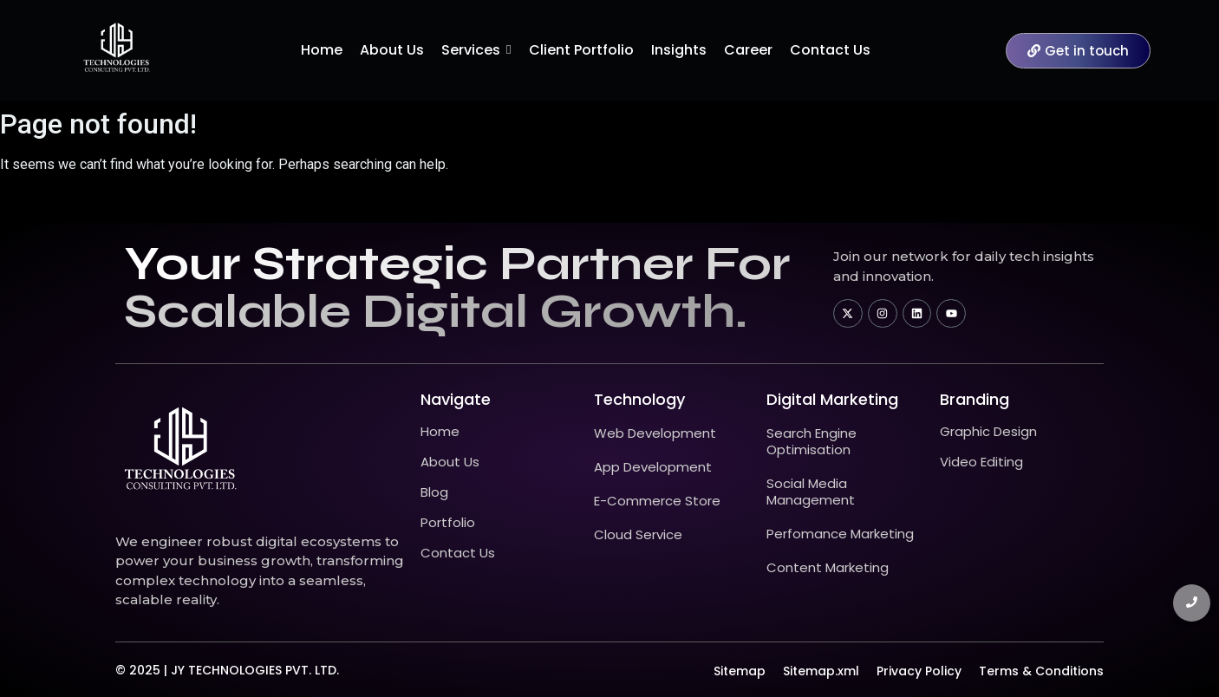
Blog (434, 492)
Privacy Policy (919, 671)
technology (639, 399)
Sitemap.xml (821, 671)
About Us (449, 462)
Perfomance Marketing (840, 533)
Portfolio (447, 522)
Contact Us (457, 553)
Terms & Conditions (1041, 671)
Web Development (655, 433)
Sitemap (740, 671)
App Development (653, 467)
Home (440, 431)
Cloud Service (638, 534)
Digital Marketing (832, 399)
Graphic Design (988, 431)
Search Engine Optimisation (811, 441)
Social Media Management (810, 491)
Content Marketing (827, 567)
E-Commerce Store (657, 501)
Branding (974, 399)
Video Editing (981, 462)
